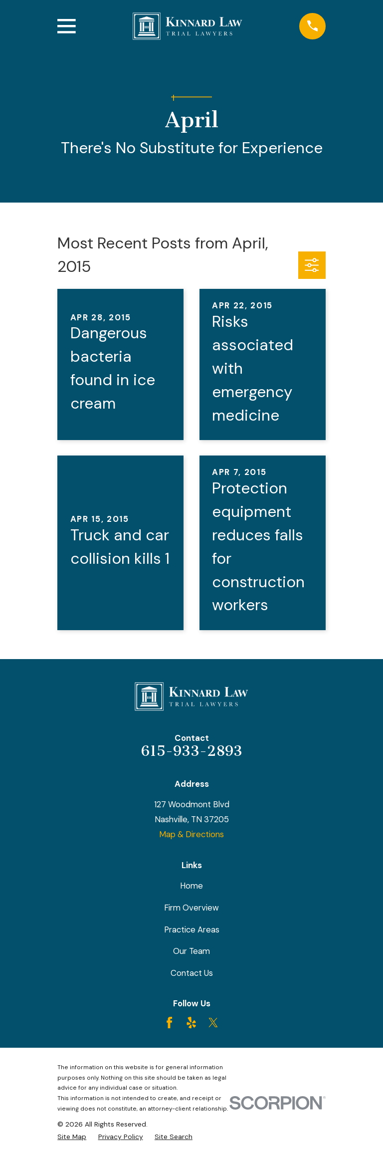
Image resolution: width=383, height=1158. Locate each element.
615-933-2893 (191, 750)
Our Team (191, 950)
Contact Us (192, 972)
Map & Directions (191, 834)
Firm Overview (191, 907)
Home (191, 885)
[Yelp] (191, 1022)
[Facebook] (169, 1022)
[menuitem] (71, 1137)
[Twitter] (213, 1022)
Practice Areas (191, 929)
